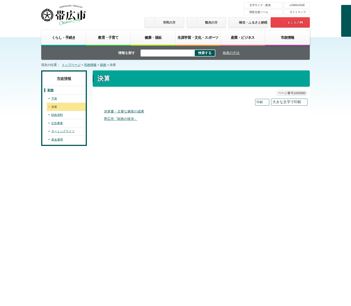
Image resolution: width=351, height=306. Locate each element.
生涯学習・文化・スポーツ (198, 37)
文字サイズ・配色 (260, 5)
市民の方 (169, 22)
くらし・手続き (63, 37)
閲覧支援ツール (258, 12)
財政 (103, 65)
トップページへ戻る (296, 155)
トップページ (71, 65)
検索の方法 (231, 53)
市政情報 (287, 37)
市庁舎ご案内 (83, 272)
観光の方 (211, 22)
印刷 (260, 102)
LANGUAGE (297, 5)
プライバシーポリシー (217, 239)
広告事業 (57, 123)
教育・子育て (108, 37)
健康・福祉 (153, 37)
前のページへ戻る (260, 155)
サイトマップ (298, 12)
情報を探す (126, 53)
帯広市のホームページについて (116, 239)
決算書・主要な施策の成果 (124, 111)
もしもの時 (295, 22)
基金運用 (57, 139)
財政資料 (57, 115)
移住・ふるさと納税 (253, 22)
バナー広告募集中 (175, 181)
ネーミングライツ (63, 131)
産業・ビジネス (243, 37)
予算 (54, 98)
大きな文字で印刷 (286, 102)
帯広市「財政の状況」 (120, 119)
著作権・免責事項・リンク (170, 239)
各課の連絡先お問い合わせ (276, 267)
